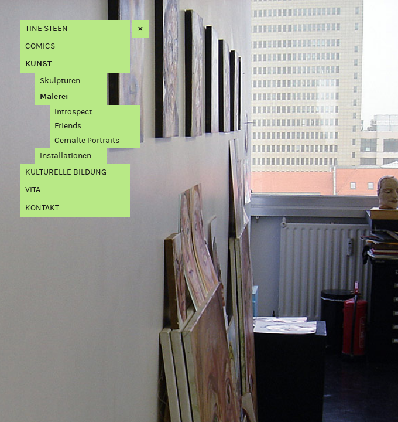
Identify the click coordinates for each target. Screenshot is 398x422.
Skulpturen (60, 81)
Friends (67, 126)
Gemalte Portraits (86, 140)
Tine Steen (46, 28)
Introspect (73, 112)
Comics (40, 46)
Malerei (54, 96)
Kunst (38, 64)
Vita (32, 190)
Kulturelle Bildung (66, 172)
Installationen (65, 156)
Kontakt (42, 208)
